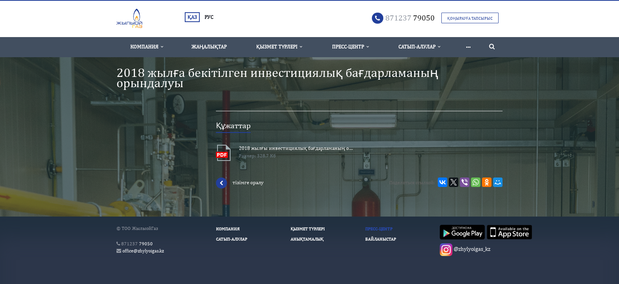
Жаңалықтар (209, 47)
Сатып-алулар (419, 47)
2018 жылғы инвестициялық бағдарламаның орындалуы (296, 148)
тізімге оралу (240, 183)
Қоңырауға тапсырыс (470, 18)
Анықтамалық (307, 239)
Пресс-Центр (350, 47)
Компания (146, 47)
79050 (410, 17)
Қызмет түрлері (279, 47)
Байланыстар (380, 239)
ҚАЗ (192, 17)
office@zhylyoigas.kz (143, 251)
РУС (208, 17)
